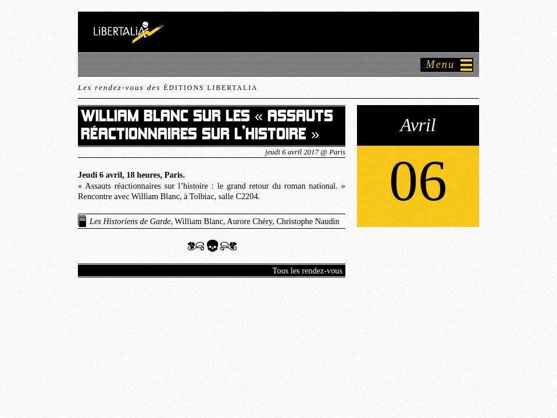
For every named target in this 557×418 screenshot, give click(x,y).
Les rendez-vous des (168, 87)
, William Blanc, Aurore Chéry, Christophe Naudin (215, 221)
